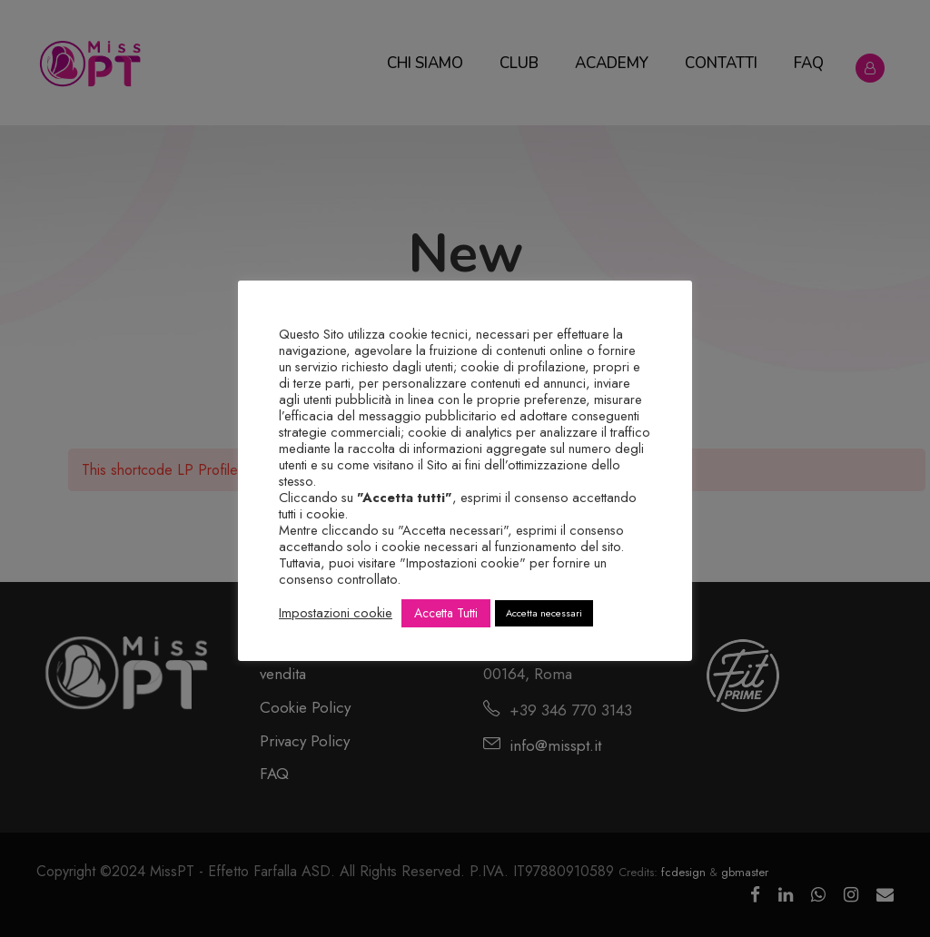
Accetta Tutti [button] (446, 613)
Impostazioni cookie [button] (335, 613)
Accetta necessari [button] (544, 613)
